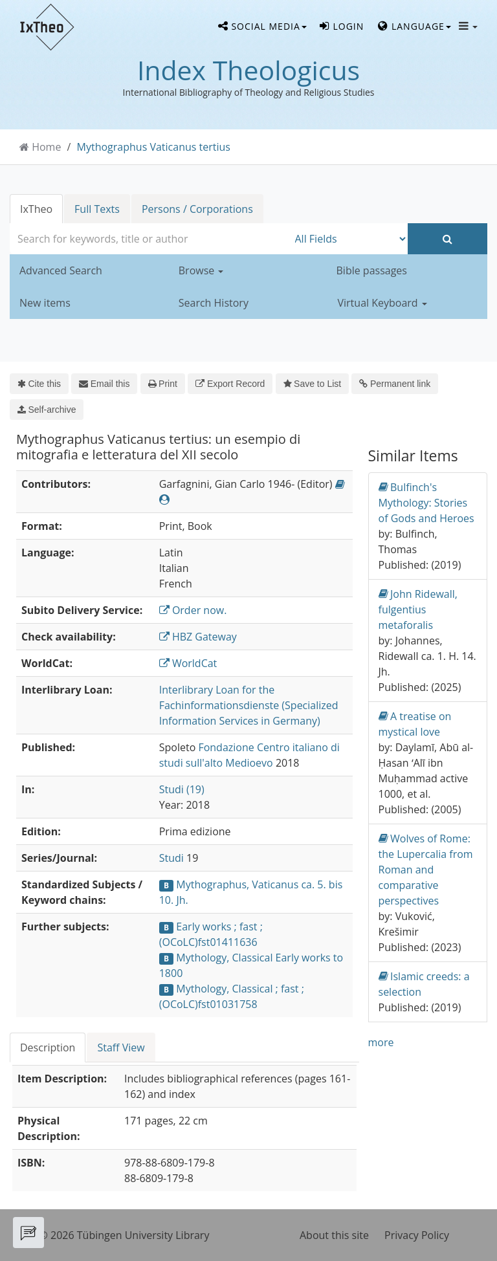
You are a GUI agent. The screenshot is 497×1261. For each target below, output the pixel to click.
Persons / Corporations (197, 209)
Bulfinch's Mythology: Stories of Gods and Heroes (426, 502)
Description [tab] (47, 1047)
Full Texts (97, 209)
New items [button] (45, 303)
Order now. (193, 610)
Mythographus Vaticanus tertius (153, 147)
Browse (201, 270)
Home (46, 147)
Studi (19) (181, 789)
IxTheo (36, 209)
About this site (334, 1235)
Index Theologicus (248, 70)
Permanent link (394, 383)
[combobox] (149, 238)
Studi (171, 858)
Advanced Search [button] (60, 270)
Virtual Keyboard (382, 303)
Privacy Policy (416, 1235)
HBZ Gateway (198, 637)
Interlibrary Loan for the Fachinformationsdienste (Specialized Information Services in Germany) (248, 705)
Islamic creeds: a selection (424, 984)
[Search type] (348, 238)
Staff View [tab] (120, 1047)
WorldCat (188, 663)
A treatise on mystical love (415, 723)
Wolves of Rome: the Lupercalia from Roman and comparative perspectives (426, 869)
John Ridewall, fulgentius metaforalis (418, 609)
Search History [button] (213, 303)
